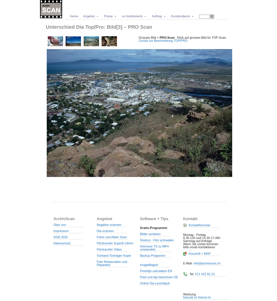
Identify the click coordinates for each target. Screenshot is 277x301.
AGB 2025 (60, 237)
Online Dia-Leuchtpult (154, 283)
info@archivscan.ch (207, 263)
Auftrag (159, 16)
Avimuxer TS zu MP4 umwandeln (154, 248)
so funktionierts (134, 16)
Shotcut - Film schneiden (157, 240)
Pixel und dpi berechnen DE (159, 277)
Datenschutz (62, 243)
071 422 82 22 (205, 274)
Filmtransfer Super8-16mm (115, 243)
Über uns (59, 224)
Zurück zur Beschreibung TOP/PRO (163, 40)
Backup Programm (152, 255)
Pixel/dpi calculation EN (156, 271)
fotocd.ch (204, 297)
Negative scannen (109, 224)
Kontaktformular (199, 225)
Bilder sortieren (150, 234)
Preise (110, 16)
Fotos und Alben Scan (112, 237)
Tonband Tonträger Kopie (114, 255)
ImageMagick (149, 265)
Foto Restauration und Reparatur (112, 263)
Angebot (91, 16)
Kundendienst (182, 16)
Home (74, 16)
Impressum (61, 231)
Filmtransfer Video (109, 249)
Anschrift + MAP (200, 253)
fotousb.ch (190, 297)
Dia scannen (105, 231)
